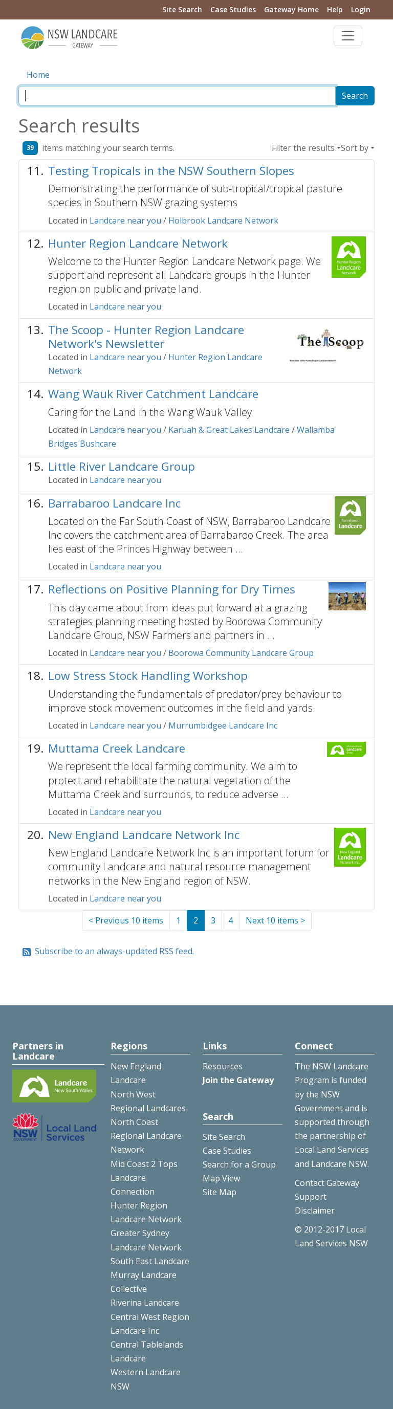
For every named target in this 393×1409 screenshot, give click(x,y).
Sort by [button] (354, 147)
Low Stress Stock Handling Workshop (148, 676)
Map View (221, 1178)
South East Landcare (150, 1261)
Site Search (182, 9)
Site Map (219, 1192)
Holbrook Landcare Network (223, 220)
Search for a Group (239, 1164)
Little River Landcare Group (121, 466)
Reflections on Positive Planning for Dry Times (171, 589)
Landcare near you (125, 220)
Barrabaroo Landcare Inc (114, 503)
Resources (223, 1066)
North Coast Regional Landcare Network (146, 1135)
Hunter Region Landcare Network (138, 243)
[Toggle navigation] (348, 36)
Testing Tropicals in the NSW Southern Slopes (171, 171)
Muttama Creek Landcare (116, 748)
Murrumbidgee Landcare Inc (222, 725)
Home (38, 74)
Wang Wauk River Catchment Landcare (153, 394)
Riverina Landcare (145, 1302)
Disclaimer (315, 1210)
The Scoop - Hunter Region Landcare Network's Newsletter (146, 336)
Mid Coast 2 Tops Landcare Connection (144, 1177)
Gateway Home (291, 9)
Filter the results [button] (303, 147)
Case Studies (233, 9)
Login (360, 9)
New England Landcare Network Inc (143, 835)
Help (335, 9)
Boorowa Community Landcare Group (241, 652)
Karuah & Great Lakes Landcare (229, 429)
